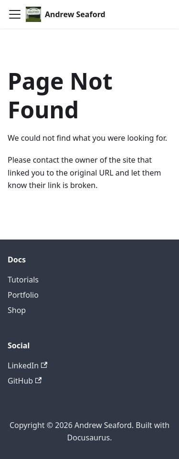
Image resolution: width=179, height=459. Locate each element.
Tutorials (23, 279)
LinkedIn (27, 365)
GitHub (25, 381)
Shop (17, 310)
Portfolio (23, 295)
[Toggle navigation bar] (15, 14)
